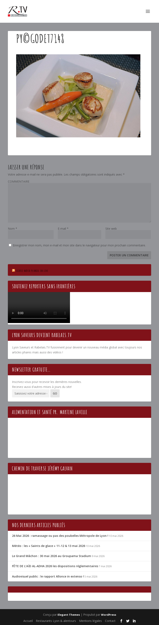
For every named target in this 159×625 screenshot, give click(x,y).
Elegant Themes (69, 615)
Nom (12, 229)
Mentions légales (90, 621)
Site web (111, 229)
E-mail (63, 229)
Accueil (28, 621)
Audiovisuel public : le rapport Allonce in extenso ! (48, 576)
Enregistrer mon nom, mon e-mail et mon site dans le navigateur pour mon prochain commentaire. (79, 245)
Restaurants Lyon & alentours (56, 621)
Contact (110, 621)
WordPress (108, 615)
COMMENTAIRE (18, 181)
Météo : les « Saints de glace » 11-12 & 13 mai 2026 (48, 546)
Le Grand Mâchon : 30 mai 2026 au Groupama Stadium (51, 556)
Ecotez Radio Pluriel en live (32, 270)
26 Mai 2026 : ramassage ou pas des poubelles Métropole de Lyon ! (60, 536)
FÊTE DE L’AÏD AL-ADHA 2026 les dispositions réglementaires (55, 566)
